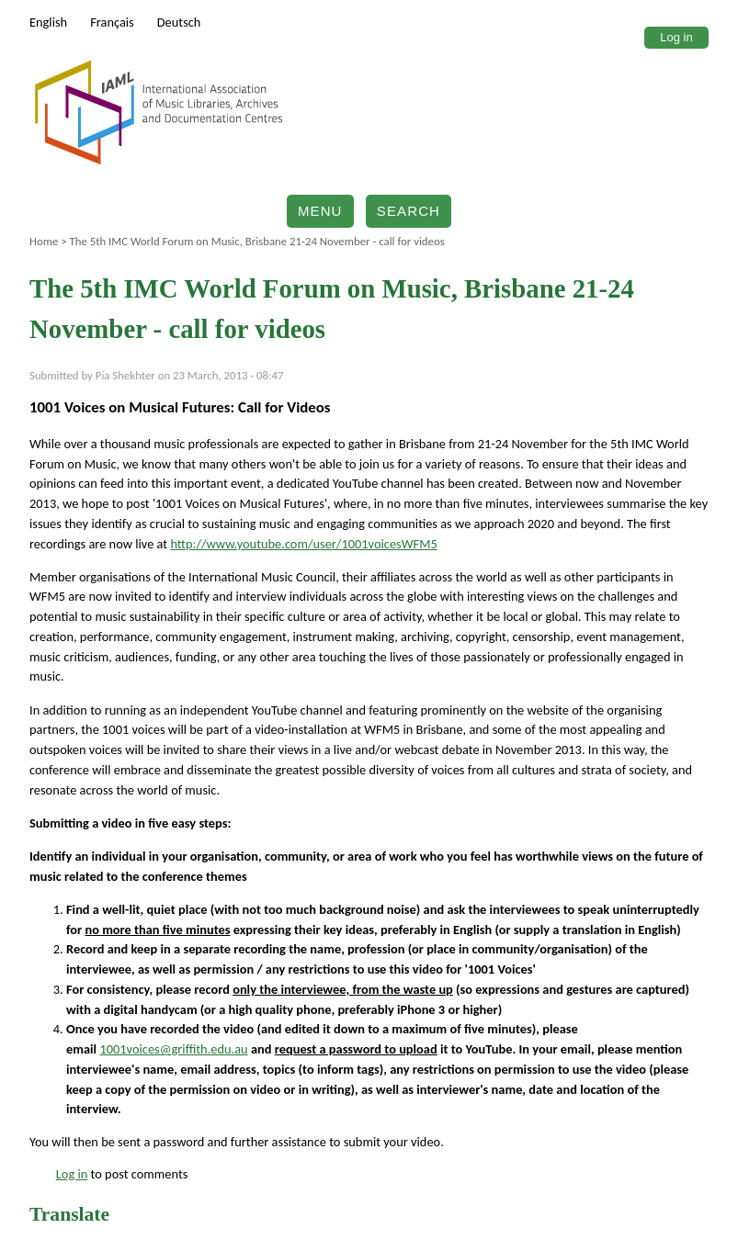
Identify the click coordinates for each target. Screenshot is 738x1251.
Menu (320, 211)
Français (112, 22)
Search (408, 211)
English (48, 22)
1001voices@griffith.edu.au (173, 1049)
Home (43, 241)
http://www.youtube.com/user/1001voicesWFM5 (303, 543)
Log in (676, 37)
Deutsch (179, 22)
